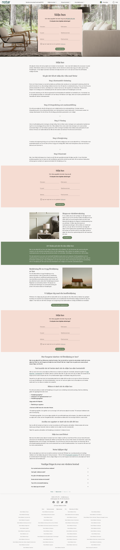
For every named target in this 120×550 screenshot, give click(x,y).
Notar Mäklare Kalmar (72, 528)
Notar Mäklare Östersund (24, 539)
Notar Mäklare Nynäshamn (72, 536)
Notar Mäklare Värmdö (95, 544)
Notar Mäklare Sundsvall (24, 544)
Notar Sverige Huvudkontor (91, 547)
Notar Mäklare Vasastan (28, 547)
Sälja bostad (58, 491)
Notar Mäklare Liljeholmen (72, 531)
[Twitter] (62, 502)
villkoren (63, 44)
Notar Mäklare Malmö (48, 533)
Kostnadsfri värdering (72, 455)
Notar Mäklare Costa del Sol (24, 517)
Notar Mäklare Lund (24, 533)
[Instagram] (58, 502)
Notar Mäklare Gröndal (95, 522)
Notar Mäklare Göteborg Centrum (24, 522)
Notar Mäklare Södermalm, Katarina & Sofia (96, 539)
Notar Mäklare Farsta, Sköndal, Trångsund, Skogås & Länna (96, 517)
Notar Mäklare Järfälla (24, 528)
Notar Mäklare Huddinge (96, 525)
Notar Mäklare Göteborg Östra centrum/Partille (48, 522)
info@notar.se (65, 497)
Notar (52, 491)
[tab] (6, 2)
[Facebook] (53, 502)
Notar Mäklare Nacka (96, 533)
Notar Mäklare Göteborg (96, 520)
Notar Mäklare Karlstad (95, 528)
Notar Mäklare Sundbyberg (95, 542)
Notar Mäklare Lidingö (48, 531)
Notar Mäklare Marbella (72, 533)
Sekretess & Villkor (73, 509)
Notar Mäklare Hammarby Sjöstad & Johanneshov (48, 525)
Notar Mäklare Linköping (96, 531)
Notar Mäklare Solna (72, 542)
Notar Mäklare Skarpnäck (72, 539)
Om (66, 509)
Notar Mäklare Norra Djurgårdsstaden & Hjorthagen (48, 536)
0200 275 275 (71, 18)
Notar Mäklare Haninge (72, 525)
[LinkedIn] (66, 502)
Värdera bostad (50, 509)
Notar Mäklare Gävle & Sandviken (72, 520)
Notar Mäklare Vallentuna (72, 544)
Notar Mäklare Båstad (95, 511)
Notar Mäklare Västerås (60, 547)
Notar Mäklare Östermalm (95, 536)
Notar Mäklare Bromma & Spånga (72, 514)
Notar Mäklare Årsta (72, 511)
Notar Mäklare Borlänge (24, 514)
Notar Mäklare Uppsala (48, 544)
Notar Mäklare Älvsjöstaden (48, 511)
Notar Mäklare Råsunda (48, 539)
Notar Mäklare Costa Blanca (95, 514)
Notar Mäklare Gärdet (48, 520)
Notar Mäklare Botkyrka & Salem (48, 514)
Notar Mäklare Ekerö (48, 517)
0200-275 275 (56, 497)
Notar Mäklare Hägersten (24, 525)
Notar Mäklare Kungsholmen (24, 531)
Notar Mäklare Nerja (24, 536)
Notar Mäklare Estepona (72, 517)
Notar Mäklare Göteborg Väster (71, 522)
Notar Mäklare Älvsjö (24, 511)
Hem (43, 509)
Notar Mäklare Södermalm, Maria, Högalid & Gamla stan (24, 542)
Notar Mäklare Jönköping (48, 528)
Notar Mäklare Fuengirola (24, 520)
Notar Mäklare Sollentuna (48, 542)
